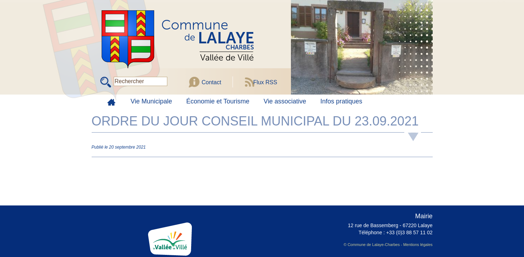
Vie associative (285, 101)
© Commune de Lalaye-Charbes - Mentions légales (388, 244)
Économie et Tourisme (217, 101)
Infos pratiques (341, 101)
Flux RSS (265, 82)
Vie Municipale (151, 101)
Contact (211, 82)
